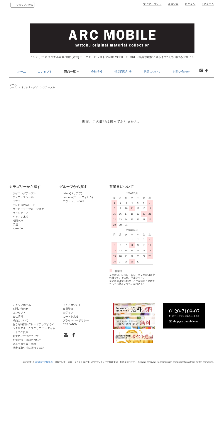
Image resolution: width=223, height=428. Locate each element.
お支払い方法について (26, 398)
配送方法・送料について (27, 402)
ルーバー (18, 290)
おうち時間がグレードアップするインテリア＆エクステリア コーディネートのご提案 (34, 390)
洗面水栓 (18, 283)
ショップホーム (22, 367)
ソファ (16, 263)
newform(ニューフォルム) (78, 259)
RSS (65, 386)
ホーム (21, 71)
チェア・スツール (23, 259)
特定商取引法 (123, 71)
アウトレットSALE (74, 263)
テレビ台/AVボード (24, 267)
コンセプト (45, 71)
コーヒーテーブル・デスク (28, 271)
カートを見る (70, 378)
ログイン (190, 4)
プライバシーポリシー (76, 382)
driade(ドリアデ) (72, 255)
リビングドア (20, 275)
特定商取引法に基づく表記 (28, 410)
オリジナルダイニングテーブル (38, 87)
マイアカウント (152, 4)
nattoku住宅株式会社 (45, 424)
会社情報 (96, 71)
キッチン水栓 (20, 279)
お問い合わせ (181, 71)
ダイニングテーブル (24, 255)
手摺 (15, 287)
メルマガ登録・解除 (24, 406)
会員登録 (173, 4)
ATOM (74, 386)
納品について (152, 71)
